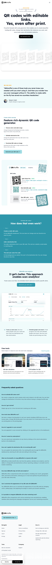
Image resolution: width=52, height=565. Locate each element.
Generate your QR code (13, 151)
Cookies (20, 533)
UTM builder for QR (6, 550)
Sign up (3, 531)
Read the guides (45, 351)
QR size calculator (6, 547)
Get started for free (26, 36)
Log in (3, 533)
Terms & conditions (23, 528)
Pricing (3, 536)
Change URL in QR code (41, 531)
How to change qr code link (42, 528)
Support (20, 547)
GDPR (20, 536)
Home (3, 528)
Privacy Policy (22, 531)
